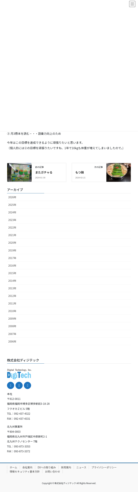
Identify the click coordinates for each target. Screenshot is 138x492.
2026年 (12, 197)
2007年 (12, 334)
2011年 (12, 303)
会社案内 (27, 467)
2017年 (12, 258)
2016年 (12, 265)
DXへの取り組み (47, 467)
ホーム (13, 467)
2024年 (12, 212)
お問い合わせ (52, 471)
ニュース (81, 467)
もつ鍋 (79, 172)
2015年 (12, 273)
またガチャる (43, 172)
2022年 (12, 227)
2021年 (12, 235)
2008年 (12, 326)
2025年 (12, 205)
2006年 (12, 341)
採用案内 (66, 467)
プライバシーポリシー (104, 467)
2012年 (12, 296)
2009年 (12, 318)
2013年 (12, 288)
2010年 (12, 311)
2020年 (12, 242)
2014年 (12, 280)
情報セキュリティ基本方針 (25, 471)
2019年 (12, 250)
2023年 (12, 220)
